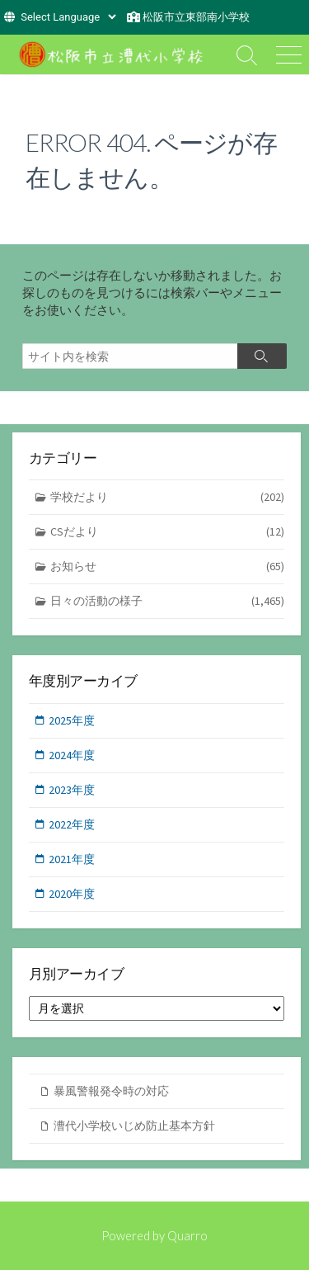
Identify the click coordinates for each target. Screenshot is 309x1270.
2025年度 (72, 720)
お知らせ (167, 566)
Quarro (187, 1235)
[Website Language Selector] (68, 17)
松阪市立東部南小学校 (196, 17)
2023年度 (72, 789)
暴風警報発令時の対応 (111, 1091)
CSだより (167, 532)
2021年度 (72, 859)
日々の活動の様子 (167, 601)
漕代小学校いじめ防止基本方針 (134, 1125)
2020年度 (72, 893)
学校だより (167, 497)
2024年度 (72, 755)
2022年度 (72, 824)
